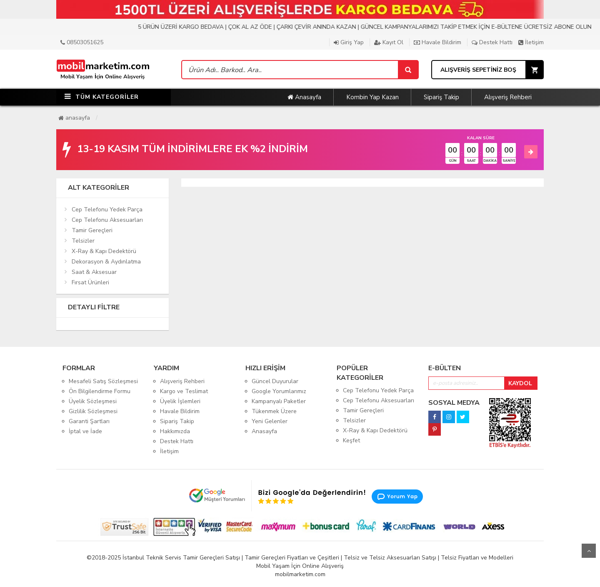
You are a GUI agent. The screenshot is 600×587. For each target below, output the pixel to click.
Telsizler (83, 241)
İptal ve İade (85, 431)
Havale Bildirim (437, 42)
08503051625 (81, 42)
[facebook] (434, 415)
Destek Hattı (492, 42)
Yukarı (589, 551)
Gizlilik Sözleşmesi (93, 411)
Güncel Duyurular (275, 381)
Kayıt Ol (388, 42)
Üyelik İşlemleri (180, 401)
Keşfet (351, 440)
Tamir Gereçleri (92, 230)
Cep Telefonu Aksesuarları (107, 220)
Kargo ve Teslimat (184, 391)
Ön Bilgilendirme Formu (99, 391)
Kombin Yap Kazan (372, 97)
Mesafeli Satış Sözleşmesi (103, 381)
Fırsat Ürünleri (90, 282)
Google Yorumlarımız (279, 391)
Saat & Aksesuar (94, 272)
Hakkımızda (175, 431)
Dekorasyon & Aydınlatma (106, 262)
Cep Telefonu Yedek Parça (107, 209)
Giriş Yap (349, 42)
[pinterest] (434, 427)
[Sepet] (408, 69)
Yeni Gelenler (270, 421)
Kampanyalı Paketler (279, 401)
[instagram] (448, 415)
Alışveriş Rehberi (508, 97)
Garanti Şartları (89, 421)
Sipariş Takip (441, 97)
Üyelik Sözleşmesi (93, 401)
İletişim (531, 42)
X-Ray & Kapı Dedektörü (104, 251)
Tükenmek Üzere (274, 411)
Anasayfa (304, 97)
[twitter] (463, 415)
